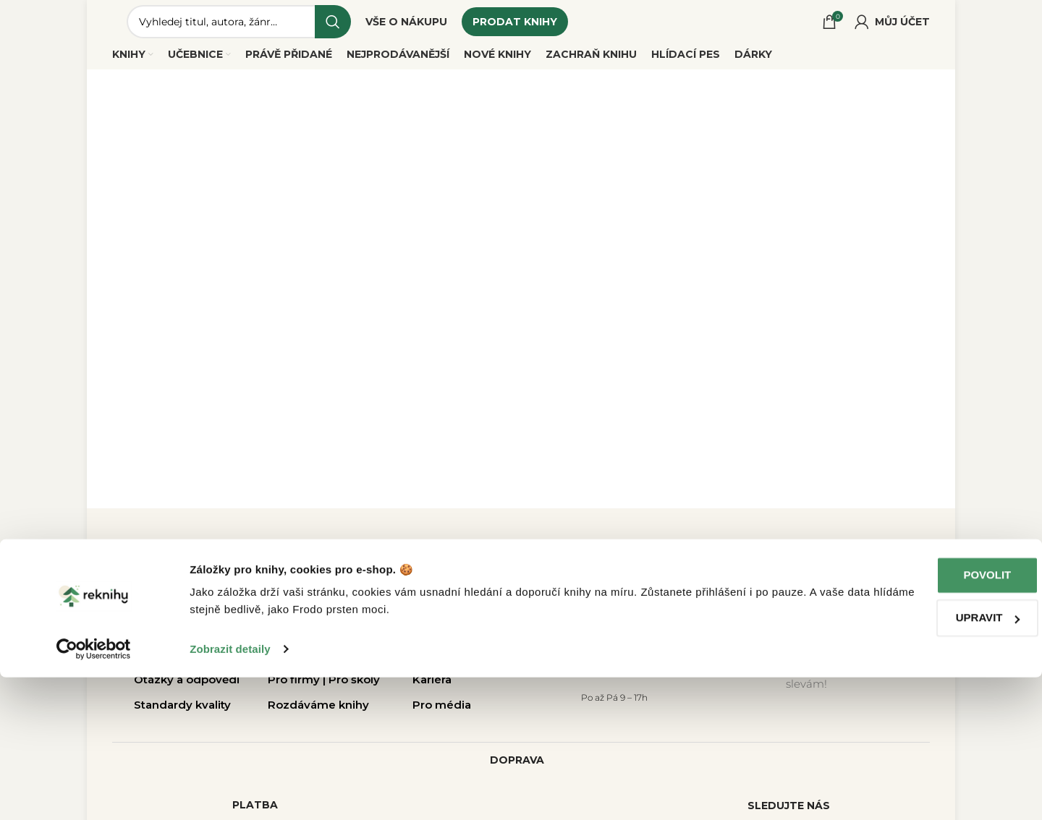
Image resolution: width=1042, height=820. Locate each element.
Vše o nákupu (172, 639)
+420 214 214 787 (613, 673)
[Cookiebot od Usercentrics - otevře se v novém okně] (93, 792)
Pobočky (292, 639)
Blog (425, 664)
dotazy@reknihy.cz (613, 647)
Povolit (921, 718)
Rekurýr (290, 664)
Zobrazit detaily (230, 791)
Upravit (921, 760)
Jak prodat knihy (180, 664)
